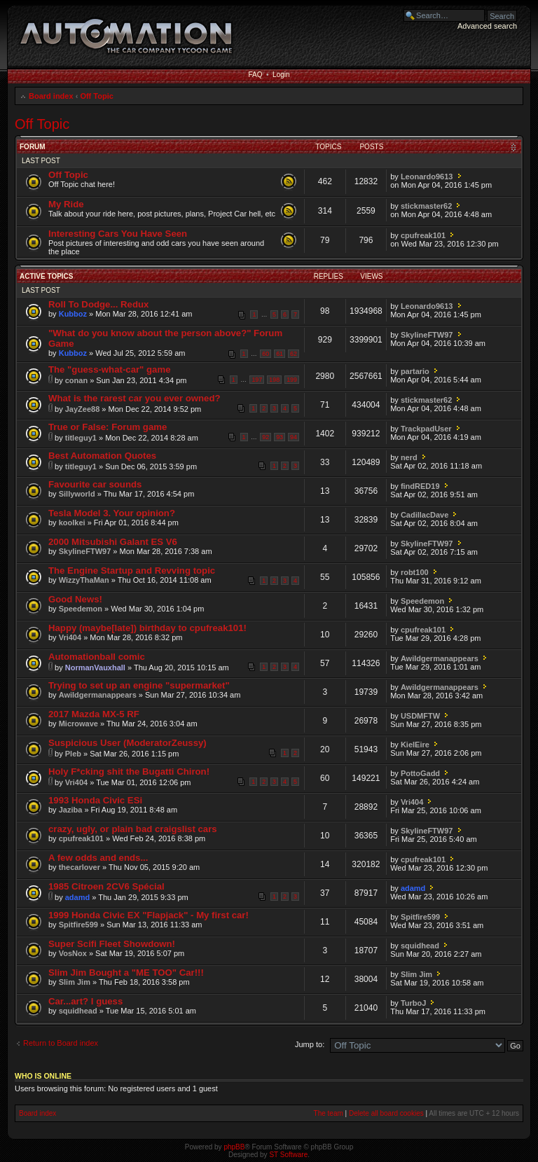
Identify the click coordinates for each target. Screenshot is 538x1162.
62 (293, 353)
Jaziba (71, 809)
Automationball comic (96, 656)
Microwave (78, 723)
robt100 (415, 572)
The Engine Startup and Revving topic (131, 570)
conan (76, 380)
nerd (409, 457)
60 (265, 353)
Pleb (73, 753)
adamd (77, 897)
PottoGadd (420, 773)
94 (293, 437)
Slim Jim (74, 982)
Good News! (75, 599)
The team (328, 1113)
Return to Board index (60, 1043)
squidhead (420, 945)
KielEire (415, 744)
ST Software (288, 1154)
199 (292, 379)
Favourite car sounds (95, 484)
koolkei (72, 522)
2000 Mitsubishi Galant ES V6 (112, 542)
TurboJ (413, 1003)
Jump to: (309, 1044)
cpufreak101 (423, 235)
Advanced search (487, 26)
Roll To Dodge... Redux (98, 304)
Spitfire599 (78, 924)
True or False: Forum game (107, 427)
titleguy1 (81, 438)
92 (265, 437)
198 (274, 379)
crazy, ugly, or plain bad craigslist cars (132, 829)
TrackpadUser (426, 428)
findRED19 (420, 486)
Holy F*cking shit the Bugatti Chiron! (128, 771)
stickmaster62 (426, 206)
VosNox (73, 953)
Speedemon (80, 608)
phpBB (233, 1147)
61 (279, 353)
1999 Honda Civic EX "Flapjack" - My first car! (148, 915)
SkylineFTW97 (427, 335)
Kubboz (73, 314)
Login (281, 74)
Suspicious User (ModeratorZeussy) (127, 743)
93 (279, 437)
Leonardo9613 (427, 176)
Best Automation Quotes (102, 455)
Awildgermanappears (439, 658)
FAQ (255, 74)
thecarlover (79, 867)
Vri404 (70, 637)
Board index (51, 96)
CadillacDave (424, 515)
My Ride (66, 204)
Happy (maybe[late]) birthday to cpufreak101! (147, 628)
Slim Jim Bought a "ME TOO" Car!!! (126, 972)
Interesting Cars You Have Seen (117, 233)
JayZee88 (82, 409)
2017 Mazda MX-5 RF (93, 714)
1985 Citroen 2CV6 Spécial (106, 886)
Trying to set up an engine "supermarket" (139, 685)
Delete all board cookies (386, 1113)
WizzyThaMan (84, 580)
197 (256, 379)
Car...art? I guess (85, 1001)
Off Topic (96, 96)
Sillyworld (77, 494)
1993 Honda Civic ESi (95, 800)
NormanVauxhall (95, 667)
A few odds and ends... (98, 857)
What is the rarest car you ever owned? (134, 398)
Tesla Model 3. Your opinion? (111, 513)
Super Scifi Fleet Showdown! (111, 944)
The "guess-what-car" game (109, 369)
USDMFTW (420, 716)
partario (415, 371)
